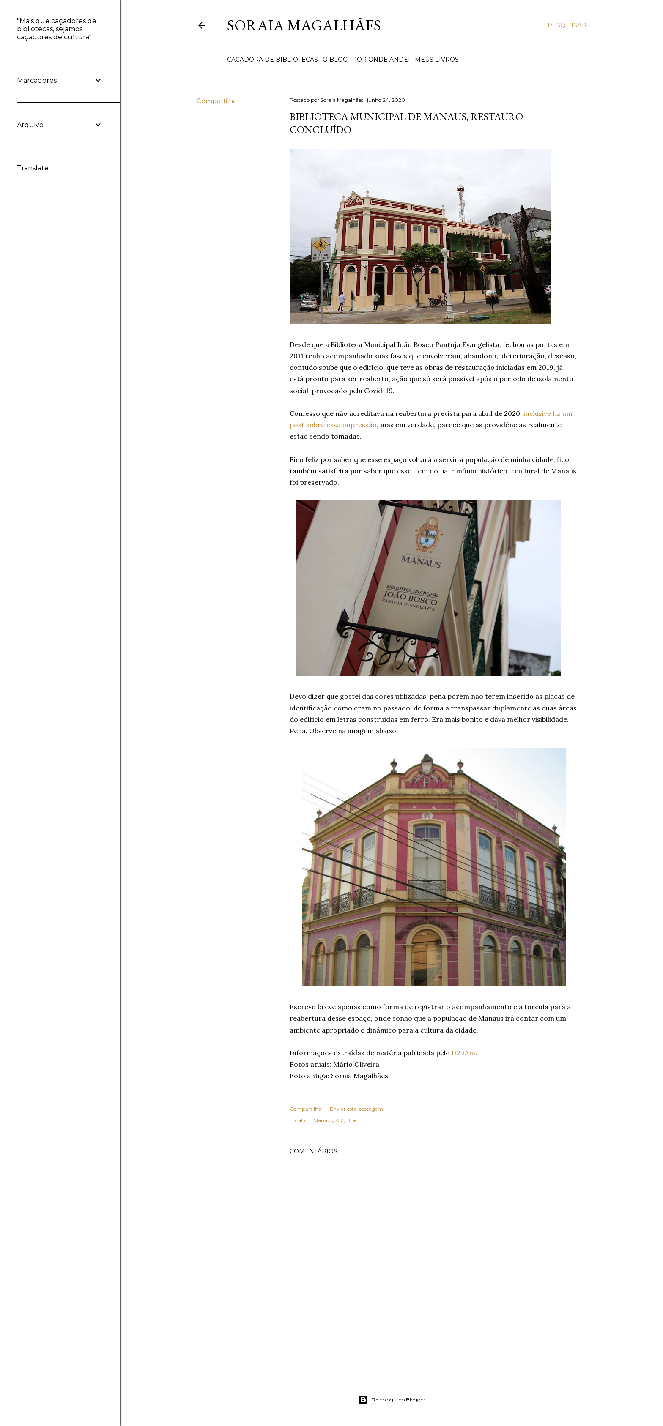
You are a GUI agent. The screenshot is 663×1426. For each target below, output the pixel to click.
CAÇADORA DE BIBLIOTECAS (272, 59)
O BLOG (335, 59)
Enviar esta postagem (356, 1109)
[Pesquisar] (567, 25)
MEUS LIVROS (437, 59)
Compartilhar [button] (218, 101)
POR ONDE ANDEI (381, 59)
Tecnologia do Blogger (391, 1400)
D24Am (463, 1053)
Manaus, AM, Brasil (336, 1120)
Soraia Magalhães (304, 25)
